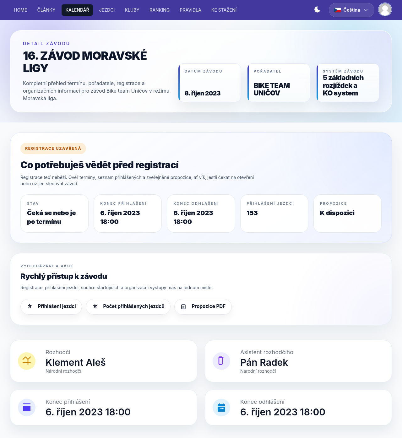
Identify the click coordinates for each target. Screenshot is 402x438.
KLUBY (132, 10)
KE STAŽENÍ (223, 10)
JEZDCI (107, 10)
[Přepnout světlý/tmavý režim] (317, 10)
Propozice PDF (202, 306)
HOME (20, 10)
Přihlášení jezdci (51, 306)
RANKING (159, 10)
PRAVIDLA (190, 10)
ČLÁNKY (46, 10)
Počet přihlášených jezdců (128, 306)
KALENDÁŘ (77, 10)
